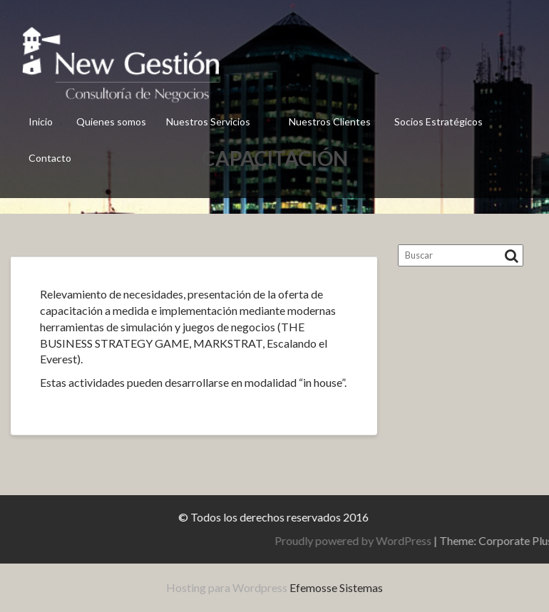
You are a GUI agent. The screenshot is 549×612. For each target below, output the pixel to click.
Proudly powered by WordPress (410, 540)
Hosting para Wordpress (226, 587)
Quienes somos (111, 121)
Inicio (41, 121)
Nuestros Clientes (330, 121)
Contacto (50, 158)
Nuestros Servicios (208, 121)
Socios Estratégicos (438, 121)
